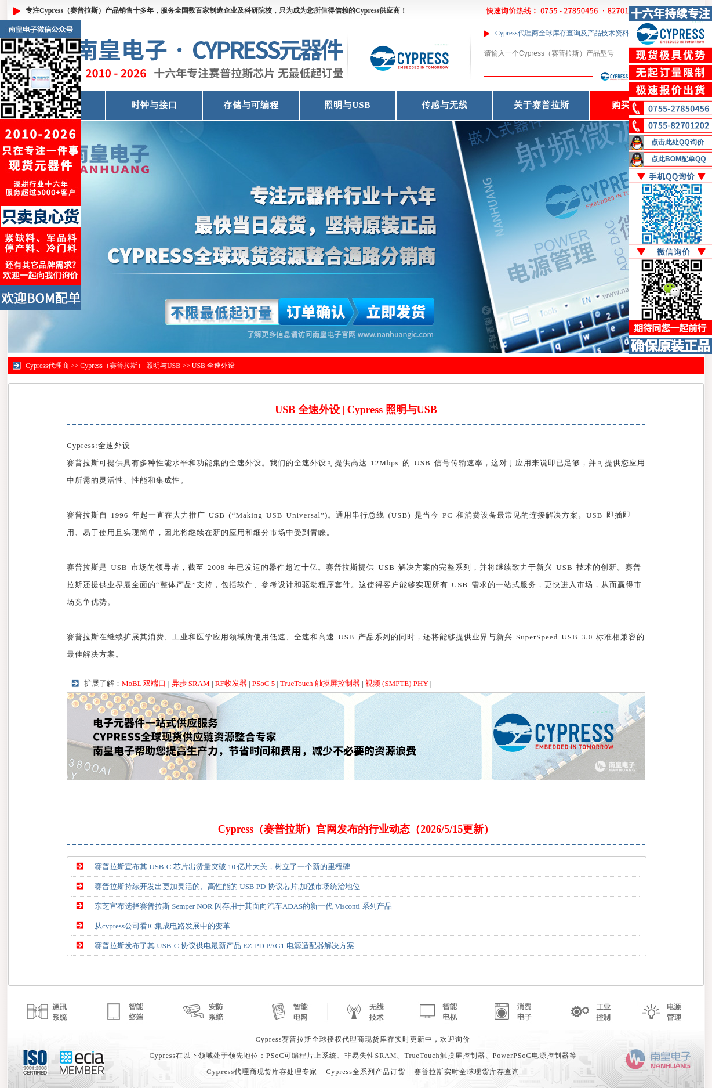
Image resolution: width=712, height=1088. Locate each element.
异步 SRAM (191, 683)
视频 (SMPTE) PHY (396, 683)
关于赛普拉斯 (541, 105)
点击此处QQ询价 (677, 142)
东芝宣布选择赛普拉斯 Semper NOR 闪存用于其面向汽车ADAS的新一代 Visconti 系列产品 (243, 906)
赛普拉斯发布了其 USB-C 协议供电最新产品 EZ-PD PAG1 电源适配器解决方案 (224, 945)
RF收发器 (231, 683)
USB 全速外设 (213, 366)
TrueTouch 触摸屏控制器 (320, 683)
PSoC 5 (263, 683)
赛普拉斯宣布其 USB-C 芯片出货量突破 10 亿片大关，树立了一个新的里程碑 (222, 866)
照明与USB (347, 105)
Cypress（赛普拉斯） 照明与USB (130, 366)
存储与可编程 (251, 105)
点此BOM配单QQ (678, 159)
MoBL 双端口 (144, 683)
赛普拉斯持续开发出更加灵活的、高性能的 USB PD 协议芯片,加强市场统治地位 (227, 886)
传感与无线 (445, 105)
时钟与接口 (154, 105)
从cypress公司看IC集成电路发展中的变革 (162, 925)
